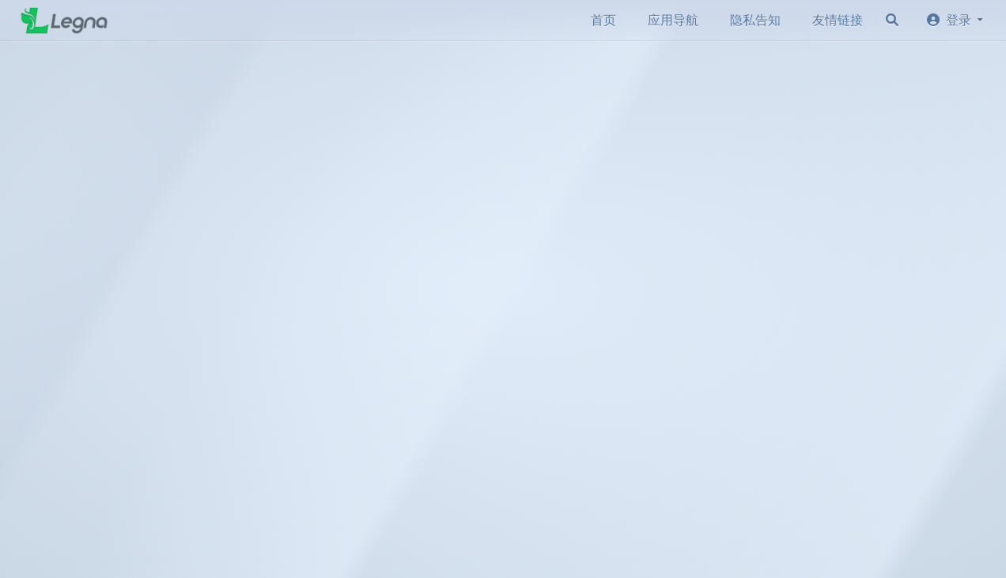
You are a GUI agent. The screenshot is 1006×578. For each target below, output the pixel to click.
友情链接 (837, 20)
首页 (603, 20)
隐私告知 (755, 20)
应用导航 (673, 20)
